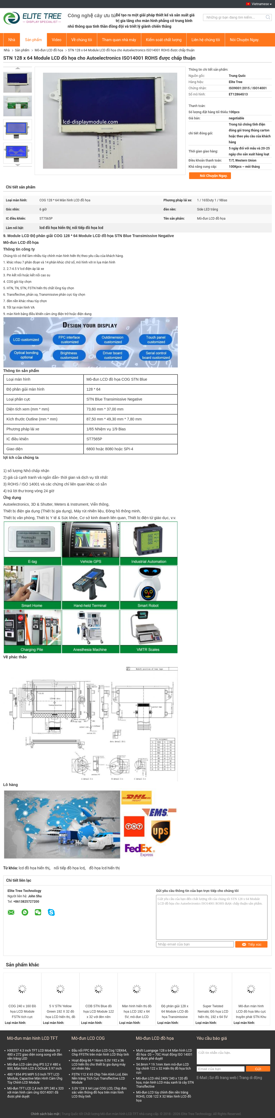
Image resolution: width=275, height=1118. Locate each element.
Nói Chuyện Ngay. (244, 40)
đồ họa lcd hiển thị (104, 868)
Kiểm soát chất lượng (164, 40)
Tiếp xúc (251, 944)
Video (56, 40)
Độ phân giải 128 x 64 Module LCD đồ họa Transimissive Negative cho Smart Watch (175, 1012)
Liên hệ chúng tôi (205, 40)
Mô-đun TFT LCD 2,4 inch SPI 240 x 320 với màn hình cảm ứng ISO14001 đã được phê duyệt (35, 1092)
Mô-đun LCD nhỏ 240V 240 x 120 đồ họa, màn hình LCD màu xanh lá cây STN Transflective (165, 1082)
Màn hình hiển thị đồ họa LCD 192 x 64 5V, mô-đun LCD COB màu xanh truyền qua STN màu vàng (136, 1012)
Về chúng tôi (81, 40)
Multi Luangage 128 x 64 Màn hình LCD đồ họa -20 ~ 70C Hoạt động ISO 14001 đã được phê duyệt (164, 1054)
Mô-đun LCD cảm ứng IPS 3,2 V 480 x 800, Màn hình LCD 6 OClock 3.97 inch (34, 1066)
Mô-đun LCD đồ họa (49, 50)
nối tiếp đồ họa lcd (69, 868)
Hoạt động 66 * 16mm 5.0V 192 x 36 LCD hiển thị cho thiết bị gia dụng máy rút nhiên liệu (98, 1064)
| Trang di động (249, 1078)
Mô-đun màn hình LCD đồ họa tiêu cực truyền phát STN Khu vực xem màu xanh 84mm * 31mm (251, 1012)
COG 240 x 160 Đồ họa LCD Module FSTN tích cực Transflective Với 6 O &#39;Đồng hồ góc (22, 1012)
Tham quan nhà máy (119, 40)
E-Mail (202, 1078)
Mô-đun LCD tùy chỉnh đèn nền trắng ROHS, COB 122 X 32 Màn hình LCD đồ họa (163, 1096)
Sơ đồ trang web (222, 1078)
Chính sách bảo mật (45, 1114)
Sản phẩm (33, 40)
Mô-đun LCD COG (88, 1038)
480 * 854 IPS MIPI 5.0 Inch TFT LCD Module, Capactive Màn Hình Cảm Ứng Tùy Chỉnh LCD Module (34, 1078)
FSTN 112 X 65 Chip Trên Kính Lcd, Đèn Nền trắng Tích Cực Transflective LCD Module (100, 1078)
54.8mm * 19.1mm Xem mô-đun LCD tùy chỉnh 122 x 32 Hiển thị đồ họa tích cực (163, 1068)
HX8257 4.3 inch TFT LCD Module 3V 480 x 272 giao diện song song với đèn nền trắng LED (34, 1054)
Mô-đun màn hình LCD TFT (32, 1038)
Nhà (11, 40)
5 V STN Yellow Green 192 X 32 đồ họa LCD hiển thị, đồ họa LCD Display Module (60, 1012)
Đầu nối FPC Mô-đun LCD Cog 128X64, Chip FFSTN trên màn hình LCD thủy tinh (100, 1052)
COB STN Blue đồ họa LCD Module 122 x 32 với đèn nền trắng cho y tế (98, 1012)
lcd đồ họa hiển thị (34, 868)
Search (268, 17)
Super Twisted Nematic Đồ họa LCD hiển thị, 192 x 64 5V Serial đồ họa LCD (213, 1012)
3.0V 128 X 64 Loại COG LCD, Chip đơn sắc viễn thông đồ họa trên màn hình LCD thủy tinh (99, 1092)
